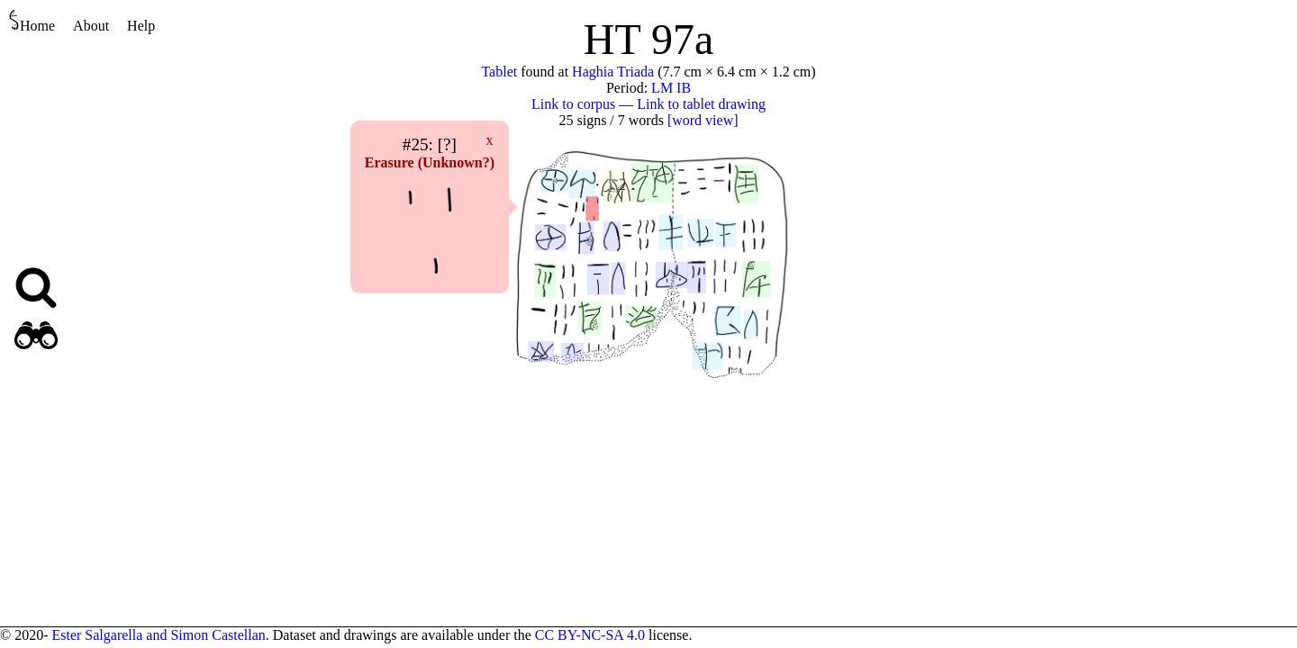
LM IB (671, 87)
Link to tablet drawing (701, 104)
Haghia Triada (613, 71)
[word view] (703, 120)
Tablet (499, 71)
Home (32, 21)
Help (141, 25)
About (91, 25)
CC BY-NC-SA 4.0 (590, 635)
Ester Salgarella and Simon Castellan (158, 635)
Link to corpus (573, 104)
